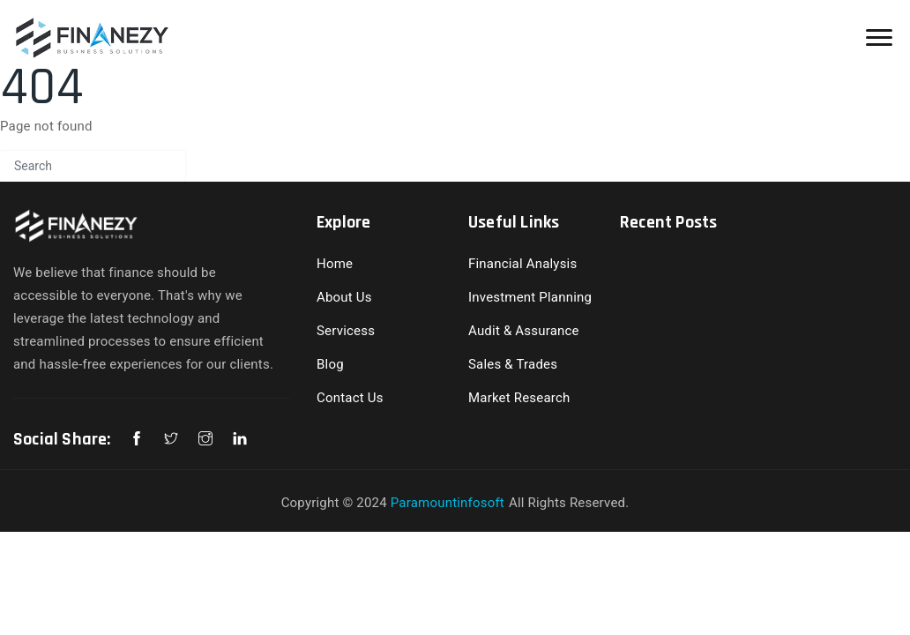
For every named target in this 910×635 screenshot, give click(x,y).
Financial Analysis (522, 264)
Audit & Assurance (523, 331)
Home (335, 264)
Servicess (346, 331)
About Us (344, 297)
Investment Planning (530, 297)
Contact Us (350, 398)
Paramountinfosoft (447, 503)
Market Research (519, 398)
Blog (330, 364)
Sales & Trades (512, 364)
